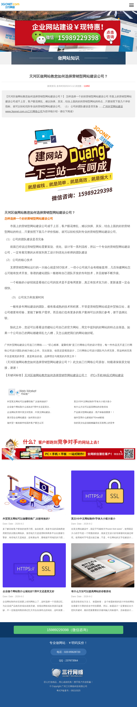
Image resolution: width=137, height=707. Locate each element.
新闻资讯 (51, 86)
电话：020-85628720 (68, 652)
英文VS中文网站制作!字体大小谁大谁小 (92, 401)
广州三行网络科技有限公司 (74, 686)
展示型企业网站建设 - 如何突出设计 (24, 417)
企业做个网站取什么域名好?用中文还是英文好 (28, 591)
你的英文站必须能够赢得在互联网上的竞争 (94, 423)
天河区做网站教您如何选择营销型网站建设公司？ (39, 212)
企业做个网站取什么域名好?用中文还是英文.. (28, 407)
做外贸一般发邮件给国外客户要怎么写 (25, 423)
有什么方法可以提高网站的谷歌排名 (91, 407)
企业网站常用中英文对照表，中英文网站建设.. (29, 412)
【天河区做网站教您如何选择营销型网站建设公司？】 (35, 96)
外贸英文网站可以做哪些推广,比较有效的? (27, 401)
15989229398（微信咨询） (68, 630)
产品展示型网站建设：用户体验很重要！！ (94, 412)
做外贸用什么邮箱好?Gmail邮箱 (89, 417)
